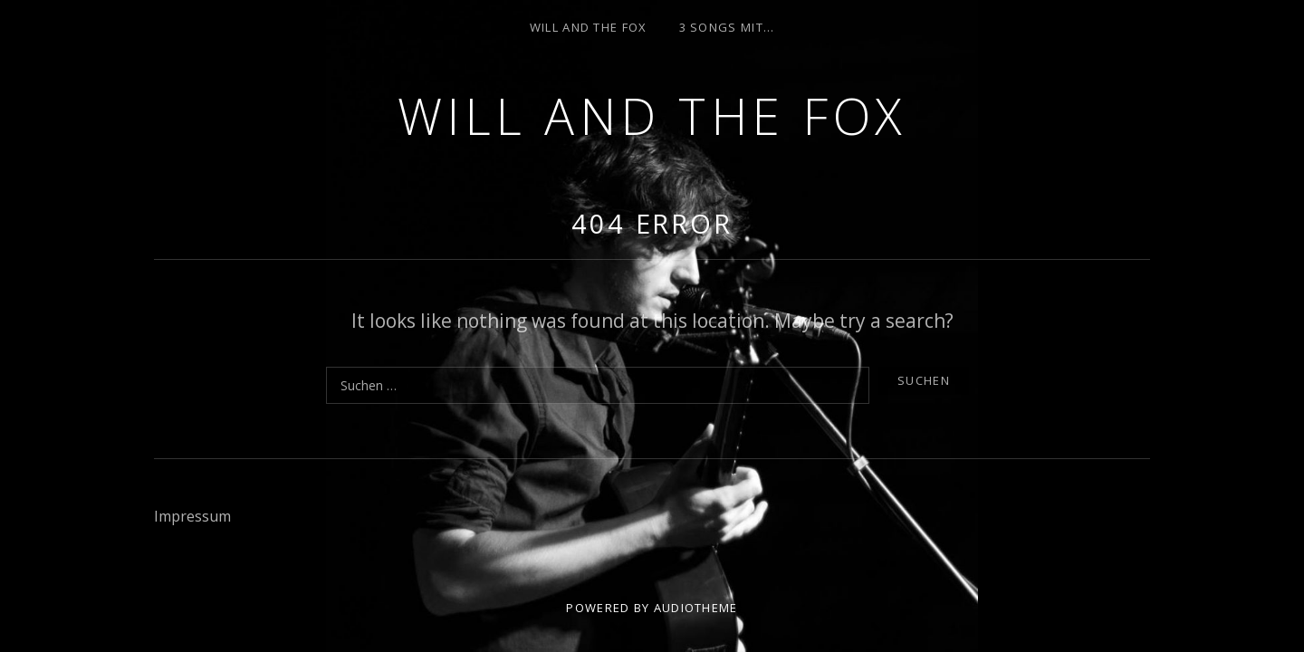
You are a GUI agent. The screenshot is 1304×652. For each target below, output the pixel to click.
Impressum (192, 516)
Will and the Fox (652, 115)
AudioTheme (696, 607)
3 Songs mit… (727, 27)
